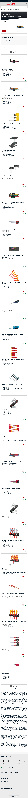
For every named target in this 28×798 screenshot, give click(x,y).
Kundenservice (14, 778)
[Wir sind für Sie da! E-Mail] (21, 772)
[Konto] (23, 4)
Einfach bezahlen (14, 785)
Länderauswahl (14, 794)
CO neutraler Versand (14, 1)
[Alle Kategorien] (2, 4)
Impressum (14, 791)
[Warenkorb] (26, 4)
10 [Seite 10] (16, 52)
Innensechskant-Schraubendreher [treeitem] (7, 37)
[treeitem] (14, 43)
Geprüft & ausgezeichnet (14, 788)
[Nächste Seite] (19, 52)
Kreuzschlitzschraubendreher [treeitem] (6, 40)
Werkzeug (4, 9)
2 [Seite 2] (13, 52)
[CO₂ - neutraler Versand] (7, 767)
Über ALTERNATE (14, 781)
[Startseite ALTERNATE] (12, 4)
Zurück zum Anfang (14, 752)
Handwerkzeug (9, 9)
